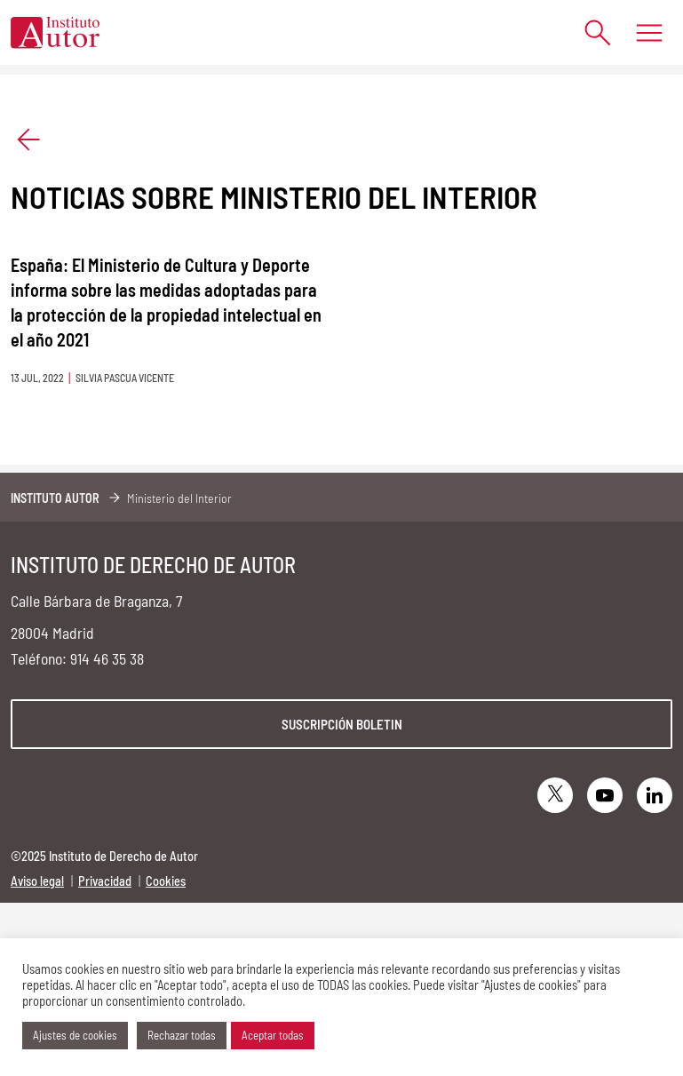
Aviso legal (37, 881)
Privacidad (104, 881)
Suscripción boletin (342, 724)
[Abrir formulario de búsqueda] (589, 32)
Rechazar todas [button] (181, 1035)
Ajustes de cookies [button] (75, 1035)
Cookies (166, 881)
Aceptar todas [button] (273, 1035)
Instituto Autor (55, 498)
